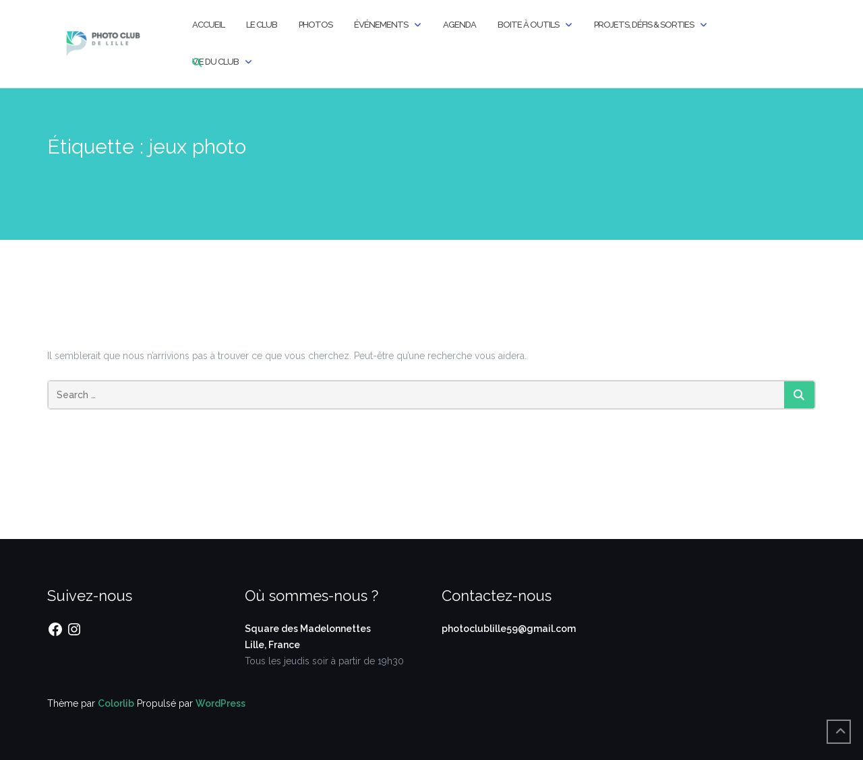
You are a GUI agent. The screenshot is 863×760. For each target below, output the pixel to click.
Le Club (261, 25)
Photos (315, 25)
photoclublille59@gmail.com (509, 628)
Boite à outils (528, 25)
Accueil (208, 25)
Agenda (459, 25)
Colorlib (116, 703)
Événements (381, 25)
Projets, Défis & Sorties (644, 25)
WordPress (220, 703)
